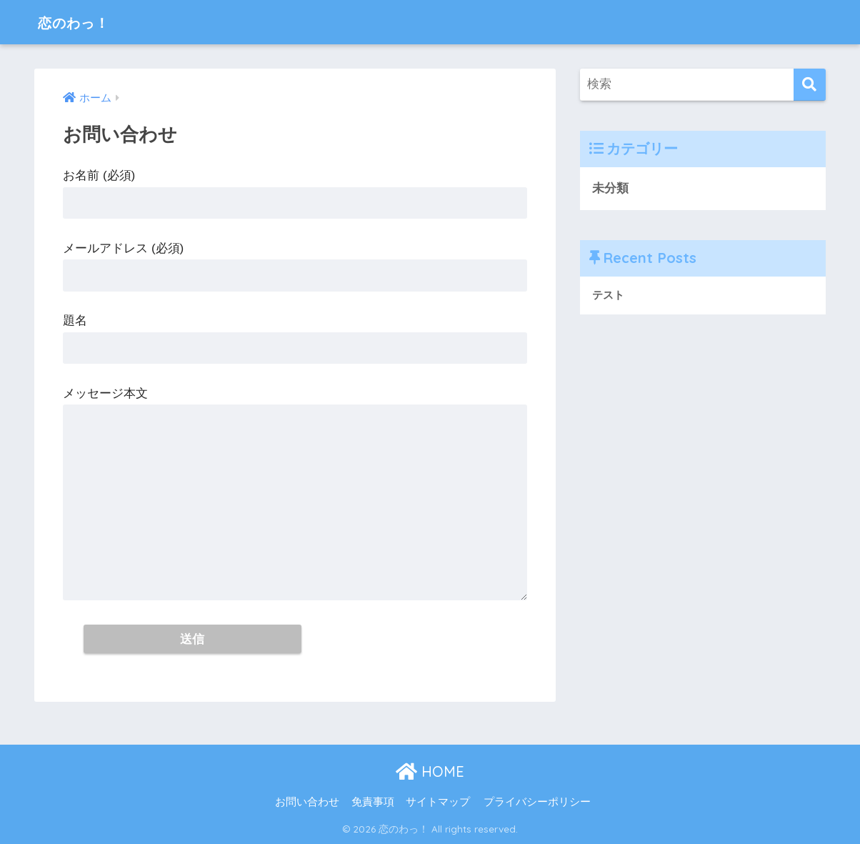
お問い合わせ (307, 802)
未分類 (610, 188)
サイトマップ (438, 802)
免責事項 (372, 802)
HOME (430, 772)
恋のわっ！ (82, 21)
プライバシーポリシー (537, 802)
